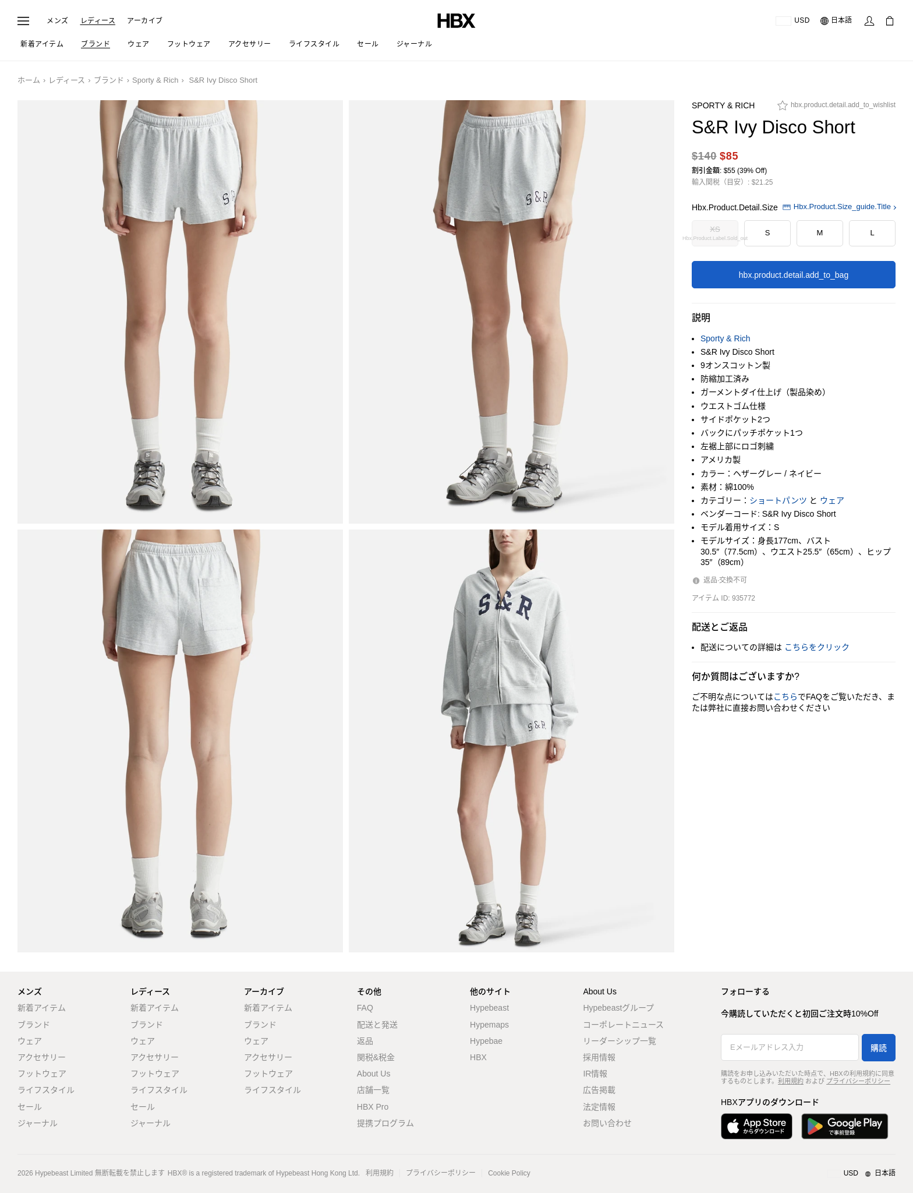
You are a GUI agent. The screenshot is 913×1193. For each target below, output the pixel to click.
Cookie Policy (509, 1173)
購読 (878, 1048)
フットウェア (41, 1073)
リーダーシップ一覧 (619, 1041)
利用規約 (791, 1081)
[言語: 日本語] (837, 21)
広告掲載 (599, 1090)
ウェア (832, 500)
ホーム (28, 80)
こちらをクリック (817, 647)
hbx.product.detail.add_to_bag (793, 275)
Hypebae (486, 1041)
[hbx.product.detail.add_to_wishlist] (836, 108)
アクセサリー (41, 1057)
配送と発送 (377, 1024)
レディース (98, 20)
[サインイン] (869, 21)
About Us (374, 1073)
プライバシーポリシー (858, 1081)
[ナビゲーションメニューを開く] (23, 21)
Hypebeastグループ (618, 1007)
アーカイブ (145, 20)
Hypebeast (489, 1007)
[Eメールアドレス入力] (790, 1047)
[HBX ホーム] (456, 20)
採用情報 (599, 1057)
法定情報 (599, 1106)
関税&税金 (376, 1057)
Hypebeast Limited (64, 1173)
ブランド (109, 80)
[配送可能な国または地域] (793, 21)
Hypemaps (489, 1024)
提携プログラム (385, 1123)
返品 (365, 1041)
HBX (478, 1057)
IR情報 (595, 1073)
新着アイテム (41, 1007)
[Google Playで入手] (845, 1126)
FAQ (365, 1007)
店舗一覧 (373, 1090)
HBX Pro (372, 1106)
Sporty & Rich (155, 80)
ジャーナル (37, 1123)
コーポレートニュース (623, 1024)
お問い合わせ (607, 1123)
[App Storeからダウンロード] (756, 1126)
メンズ (58, 20)
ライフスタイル (46, 1090)
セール (29, 1106)
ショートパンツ (778, 500)
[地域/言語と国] (861, 1173)
